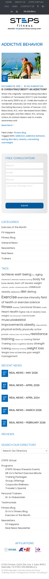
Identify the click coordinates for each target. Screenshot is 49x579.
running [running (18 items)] (28, 339)
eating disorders (9, 139)
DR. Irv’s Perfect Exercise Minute (23, 473)
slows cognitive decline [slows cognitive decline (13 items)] (22, 343)
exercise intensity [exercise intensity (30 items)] (29, 297)
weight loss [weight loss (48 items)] (35, 348)
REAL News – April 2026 (24, 385)
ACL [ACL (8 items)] (33, 275)
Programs (7, 465)
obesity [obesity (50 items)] (29, 324)
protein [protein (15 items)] (4, 334)
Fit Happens (8, 232)
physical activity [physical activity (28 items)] (11, 329)
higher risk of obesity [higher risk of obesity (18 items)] (30, 311)
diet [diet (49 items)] (23, 291)
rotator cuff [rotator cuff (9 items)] (19, 340)
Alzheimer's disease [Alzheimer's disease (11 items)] (10, 279)
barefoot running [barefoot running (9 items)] (25, 280)
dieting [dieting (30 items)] (31, 291)
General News (9, 242)
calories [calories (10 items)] (4, 287)
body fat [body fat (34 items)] (39, 279)
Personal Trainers (11, 493)
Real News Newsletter (17, 528)
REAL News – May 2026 (23, 372)
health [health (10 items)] (44, 307)
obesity (23, 139)
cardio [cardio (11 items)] (11, 287)
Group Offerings (14, 480)
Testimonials (8, 502)
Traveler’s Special (15, 488)
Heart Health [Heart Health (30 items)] (9, 312)
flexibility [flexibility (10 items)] (16, 307)
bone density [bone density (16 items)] (7, 283)
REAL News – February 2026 (27, 422)
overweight (7, 142)
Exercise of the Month (13, 227)
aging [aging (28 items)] (38, 274)
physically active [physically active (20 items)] (31, 329)
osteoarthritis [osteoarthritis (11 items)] (41, 325)
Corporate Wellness (17, 484)
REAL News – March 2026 (25, 410)
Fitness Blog (20, 132)
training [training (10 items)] (23, 349)
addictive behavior (35, 135)
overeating (33, 139)
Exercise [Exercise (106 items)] (9, 297)
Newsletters (8, 248)
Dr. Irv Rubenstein (15, 497)
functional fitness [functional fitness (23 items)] (30, 307)
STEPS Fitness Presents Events (22, 469)
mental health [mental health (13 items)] (28, 315)
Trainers (6, 258)
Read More (7, 125)
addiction (20, 135)
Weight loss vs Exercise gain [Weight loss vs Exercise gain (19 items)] (16, 352)
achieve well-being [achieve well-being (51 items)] (16, 274)
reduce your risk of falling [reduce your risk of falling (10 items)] (19, 334)
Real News (7, 253)
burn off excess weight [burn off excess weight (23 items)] (28, 283)
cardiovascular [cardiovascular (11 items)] (21, 287)
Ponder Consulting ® (38, 572)
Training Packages (16, 477)
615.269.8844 (30, 11)
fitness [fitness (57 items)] (6, 307)
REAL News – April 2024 (24, 397)
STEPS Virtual (8, 460)
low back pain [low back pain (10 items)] (15, 316)
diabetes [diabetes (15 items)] (15, 291)
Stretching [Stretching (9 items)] (15, 349)
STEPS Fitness (24, 25)
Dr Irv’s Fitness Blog (16, 511)
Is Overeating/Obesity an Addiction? (24, 89)
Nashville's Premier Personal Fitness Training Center (20, 571)
